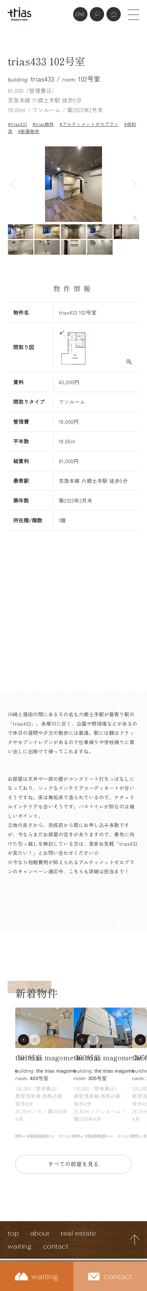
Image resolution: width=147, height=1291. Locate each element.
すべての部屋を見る (73, 1164)
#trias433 (17, 124)
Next (134, 184)
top (13, 1233)
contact (56, 1246)
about (40, 1233)
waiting (20, 1246)
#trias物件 (43, 124)
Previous (13, 184)
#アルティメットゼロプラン (89, 124)
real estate (78, 1233)
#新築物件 (29, 131)
